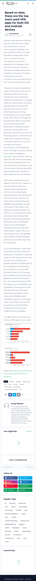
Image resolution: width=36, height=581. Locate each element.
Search (13, 507)
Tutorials (18, 510)
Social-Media (23, 507)
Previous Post (7, 467)
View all (28, 431)
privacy (16, 384)
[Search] (33, 3)
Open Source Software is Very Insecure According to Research (17, 374)
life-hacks (8, 531)
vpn (21, 389)
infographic (16, 528)
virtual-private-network (11, 389)
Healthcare (22, 503)
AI (5, 503)
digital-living (26, 381)
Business (18, 381)
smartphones (8, 387)
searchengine (26, 531)
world (7, 542)
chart (6, 517)
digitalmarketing (10, 524)
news (10, 384)
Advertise (28, 579)
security (22, 384)
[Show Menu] (3, 3)
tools (18, 538)
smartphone (17, 535)
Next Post (29, 467)
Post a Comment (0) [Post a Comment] (18, 460)
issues (25, 528)
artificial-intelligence (11, 514)
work (24, 538)
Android (11, 381)
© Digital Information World (14, 579)
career (23, 514)
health (7, 528)
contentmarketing (11, 521)
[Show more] (23, 394)
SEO (6, 507)
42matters (8, 156)
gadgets (22, 524)
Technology (17, 387)
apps (26, 510)
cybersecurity (24, 521)
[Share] (29, 34)
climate (13, 517)
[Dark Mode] (28, 3)
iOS (5, 384)
